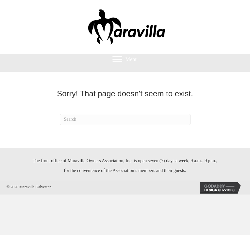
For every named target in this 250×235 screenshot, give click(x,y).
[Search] (125, 119)
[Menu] (125, 59)
